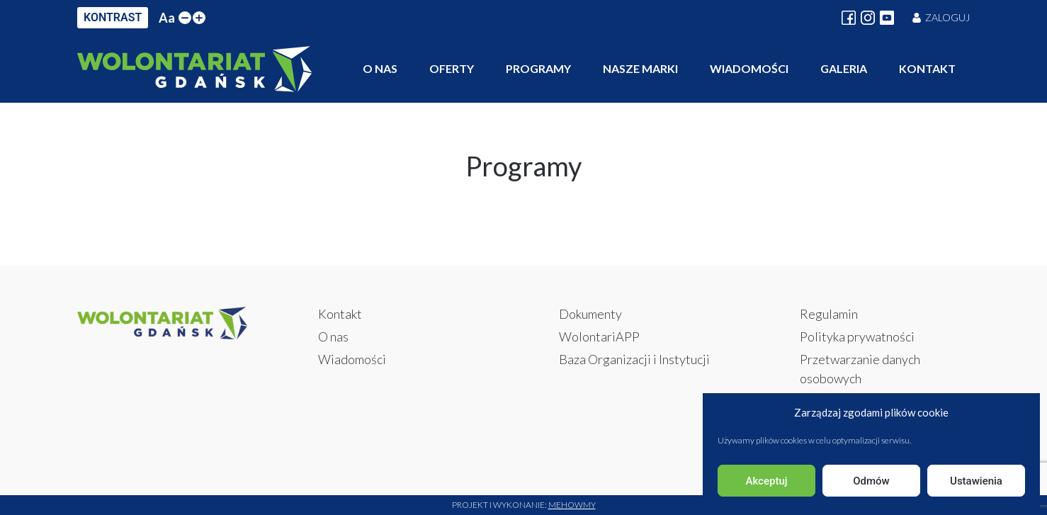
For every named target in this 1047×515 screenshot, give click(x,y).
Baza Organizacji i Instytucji (634, 359)
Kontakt (927, 68)
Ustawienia (976, 481)
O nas (380, 68)
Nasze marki (640, 68)
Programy (538, 68)
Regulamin (829, 314)
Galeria (843, 68)
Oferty (451, 68)
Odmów (871, 481)
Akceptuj (766, 481)
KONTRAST (113, 17)
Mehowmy (572, 504)
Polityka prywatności (857, 336)
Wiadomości (749, 68)
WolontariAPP (599, 336)
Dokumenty (590, 314)
